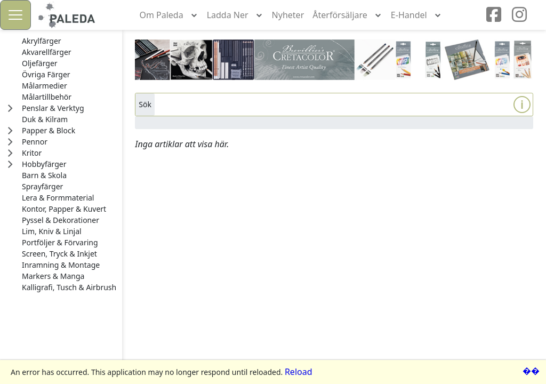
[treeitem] (69, 41)
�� (531, 371)
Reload (298, 372)
